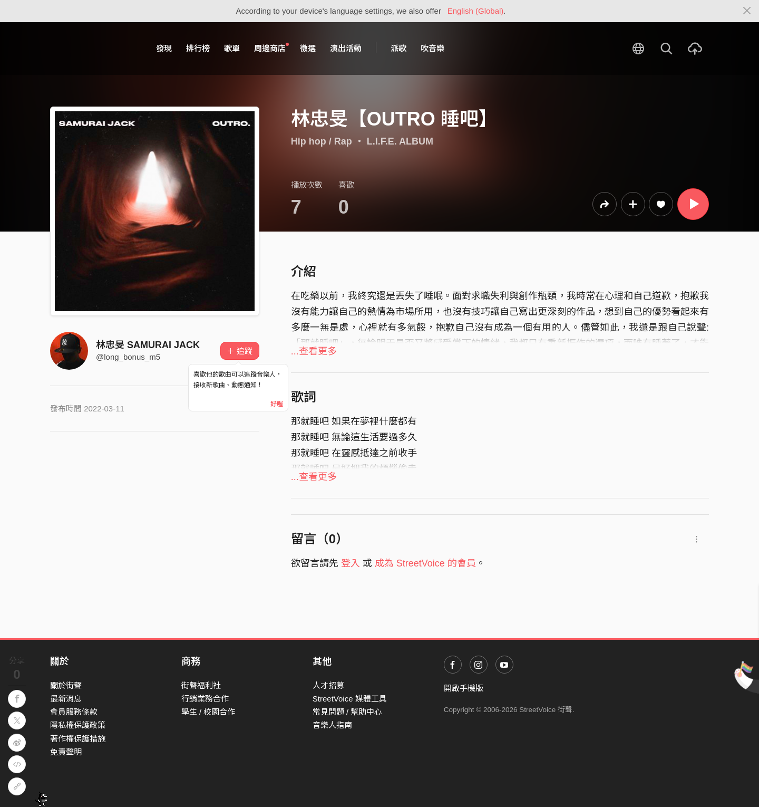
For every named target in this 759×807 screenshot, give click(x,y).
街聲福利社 (201, 685)
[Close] (747, 11)
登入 (350, 563)
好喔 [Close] (276, 404)
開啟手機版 (463, 688)
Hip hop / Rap (321, 141)
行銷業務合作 (205, 698)
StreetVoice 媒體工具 (350, 698)
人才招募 (328, 685)
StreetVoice (93, 48)
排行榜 (198, 48)
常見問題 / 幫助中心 (348, 711)
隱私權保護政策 (77, 724)
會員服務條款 (74, 711)
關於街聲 (66, 685)
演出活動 (346, 48)
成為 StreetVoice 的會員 (425, 563)
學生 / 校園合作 (208, 711)
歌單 (232, 48)
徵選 (308, 48)
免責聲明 (66, 751)
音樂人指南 (332, 724)
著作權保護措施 (77, 738)
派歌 (398, 48)
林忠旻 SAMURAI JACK (148, 345)
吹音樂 (432, 48)
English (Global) (475, 10)
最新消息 (66, 698)
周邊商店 (271, 48)
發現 (164, 48)
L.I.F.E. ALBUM (400, 141)
